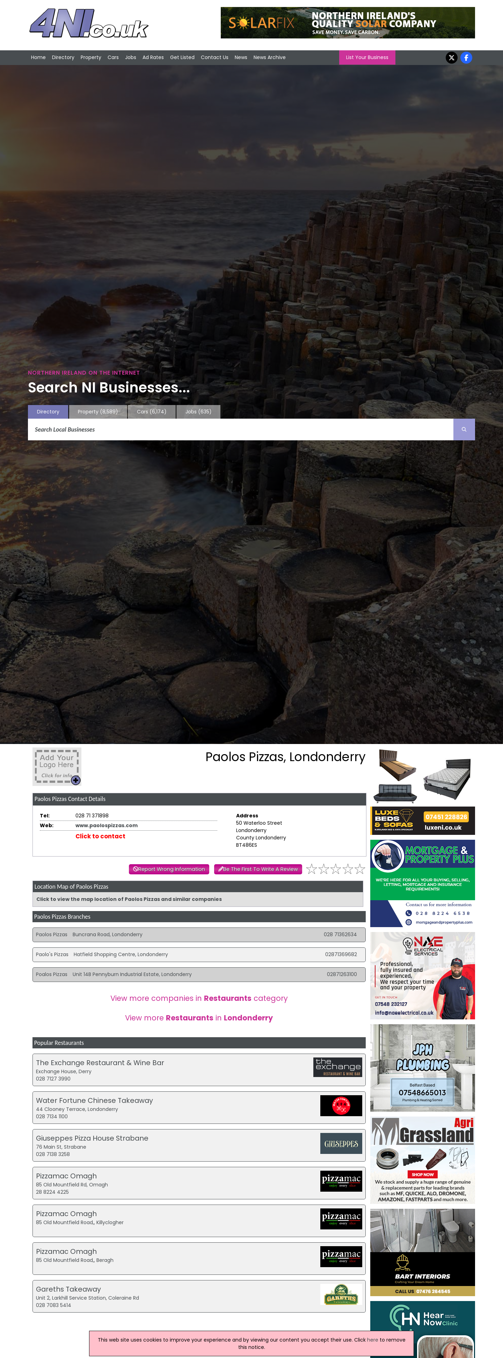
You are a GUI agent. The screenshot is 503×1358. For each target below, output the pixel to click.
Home (38, 57)
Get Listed (182, 57)
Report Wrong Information (171, 869)
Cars (113, 57)
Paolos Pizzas (51, 934)
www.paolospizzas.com (106, 825)
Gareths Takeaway (68, 1289)
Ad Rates (153, 57)
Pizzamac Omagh (66, 1176)
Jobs (130, 57)
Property (91, 57)
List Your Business (367, 57)
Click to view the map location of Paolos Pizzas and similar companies (129, 899)
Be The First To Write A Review (260, 869)
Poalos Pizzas (51, 974)
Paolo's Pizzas (52, 954)
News (241, 57)
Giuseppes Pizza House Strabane (92, 1138)
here (372, 1339)
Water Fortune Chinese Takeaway (94, 1100)
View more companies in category (199, 998)
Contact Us (214, 57)
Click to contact (100, 836)
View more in (199, 1018)
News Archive (270, 57)
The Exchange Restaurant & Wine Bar (100, 1063)
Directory (63, 57)
